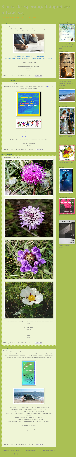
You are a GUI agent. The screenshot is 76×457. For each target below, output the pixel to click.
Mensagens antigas (49, 450)
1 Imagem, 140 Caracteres (9, 26)
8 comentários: (29, 343)
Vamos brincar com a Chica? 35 (10, 83)
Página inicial (31, 450)
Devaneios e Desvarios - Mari (28, 62)
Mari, (25, 29)
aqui (20, 139)
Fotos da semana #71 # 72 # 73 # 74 (11, 157)
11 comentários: (29, 444)
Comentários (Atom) (13, 454)
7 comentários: (29, 75)
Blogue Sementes (32, 86)
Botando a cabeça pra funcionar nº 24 (12, 351)
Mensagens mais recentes (10, 450)
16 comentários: (29, 149)
